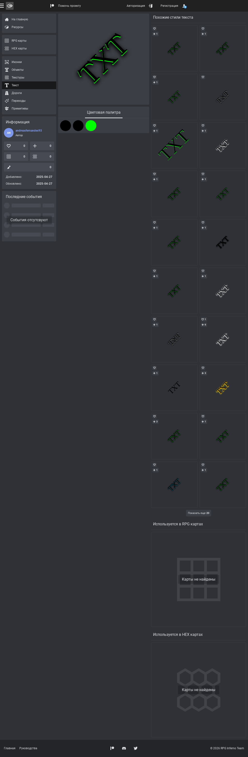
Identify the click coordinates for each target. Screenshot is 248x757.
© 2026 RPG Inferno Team (227, 748)
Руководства (28, 748)
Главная (10, 748)
